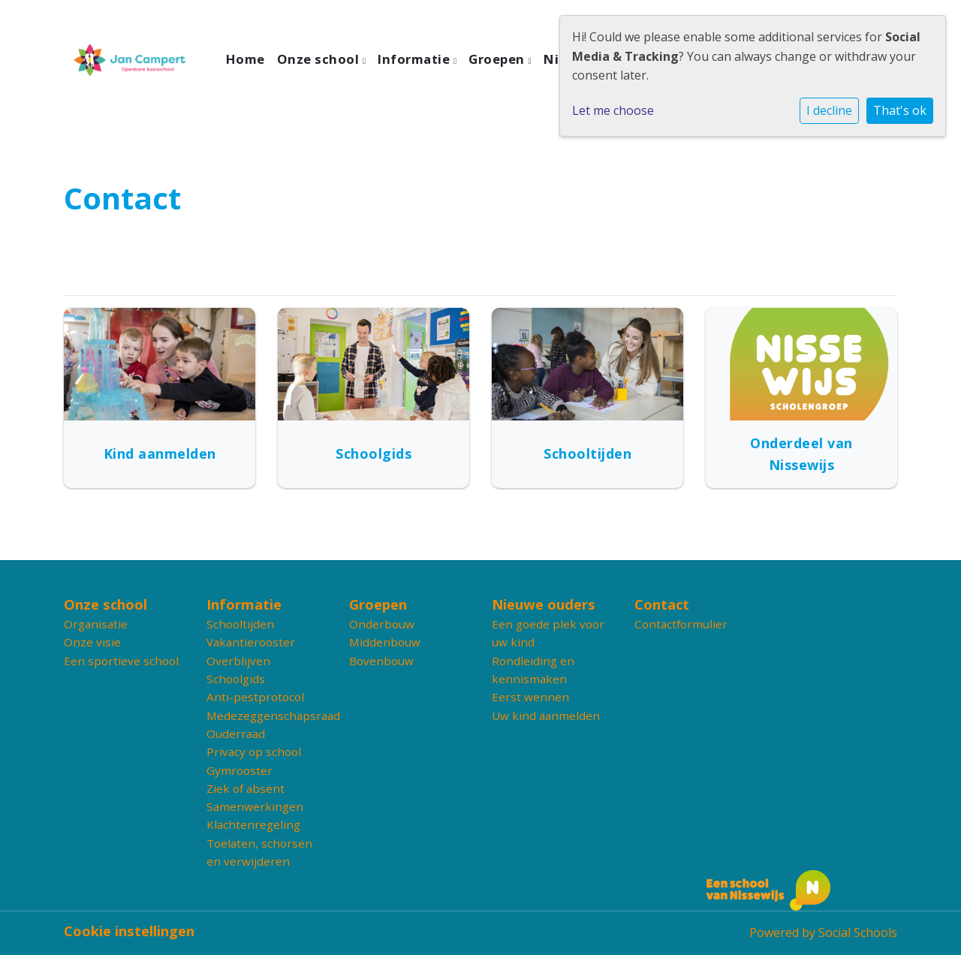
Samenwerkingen (254, 806)
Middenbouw (384, 641)
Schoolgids (235, 678)
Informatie (415, 59)
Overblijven (238, 660)
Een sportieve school (121, 660)
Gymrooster (239, 770)
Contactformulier (681, 623)
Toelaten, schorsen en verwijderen (259, 852)
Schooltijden (240, 623)
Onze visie (92, 641)
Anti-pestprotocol (255, 696)
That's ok (899, 110)
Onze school (320, 59)
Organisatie (96, 623)
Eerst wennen (530, 696)
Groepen (498, 59)
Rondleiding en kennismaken (533, 669)
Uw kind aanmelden (546, 715)
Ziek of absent (245, 788)
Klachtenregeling (253, 824)
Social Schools (857, 932)
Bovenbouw (381, 660)
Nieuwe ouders (543, 604)
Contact (661, 604)
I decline (829, 110)
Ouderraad (235, 733)
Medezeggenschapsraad (266, 715)
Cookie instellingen (129, 931)
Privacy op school (253, 751)
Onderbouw (381, 623)
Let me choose (613, 110)
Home (245, 59)
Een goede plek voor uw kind (548, 632)
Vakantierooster (250, 641)
